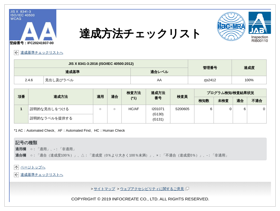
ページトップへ (33, 167)
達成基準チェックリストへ (42, 52)
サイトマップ (104, 189)
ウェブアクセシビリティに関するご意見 (154, 189)
